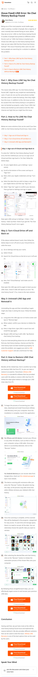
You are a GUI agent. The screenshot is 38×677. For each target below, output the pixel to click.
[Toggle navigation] (34, 2)
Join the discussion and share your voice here (18, 671)
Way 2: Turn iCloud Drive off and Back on (17, 139)
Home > (5, 9)
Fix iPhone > (12, 9)
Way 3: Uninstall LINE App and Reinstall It (17, 142)
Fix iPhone (21, 22)
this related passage (26, 476)
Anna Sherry (9, 20)
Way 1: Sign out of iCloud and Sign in (16, 135)
